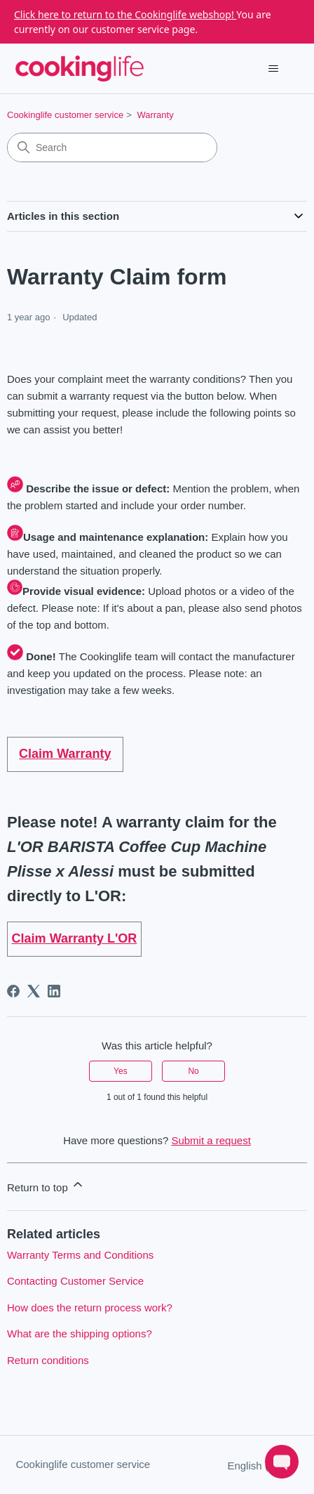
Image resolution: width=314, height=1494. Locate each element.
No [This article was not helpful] (193, 1071)
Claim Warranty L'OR (74, 938)
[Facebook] (13, 991)
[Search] (112, 147)
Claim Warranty (65, 754)
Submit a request (210, 1140)
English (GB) (262, 1466)
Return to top (46, 1185)
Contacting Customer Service (75, 1281)
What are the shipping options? (79, 1333)
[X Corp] (33, 991)
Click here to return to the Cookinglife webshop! (125, 14)
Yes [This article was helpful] (121, 1071)
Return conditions (48, 1360)
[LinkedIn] (54, 991)
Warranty (155, 115)
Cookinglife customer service (65, 115)
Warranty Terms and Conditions (80, 1255)
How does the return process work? (89, 1307)
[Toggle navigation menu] (274, 69)
